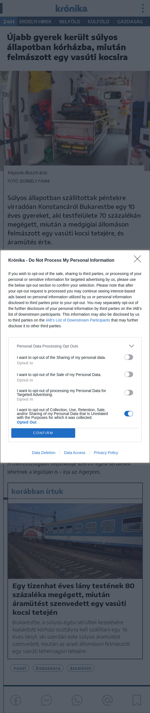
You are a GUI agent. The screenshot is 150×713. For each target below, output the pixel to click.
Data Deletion (44, 452)
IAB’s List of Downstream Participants (78, 320)
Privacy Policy (106, 452)
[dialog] (75, 356)
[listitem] (75, 346)
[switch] (128, 357)
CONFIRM (43, 433)
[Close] (139, 260)
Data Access (74, 452)
